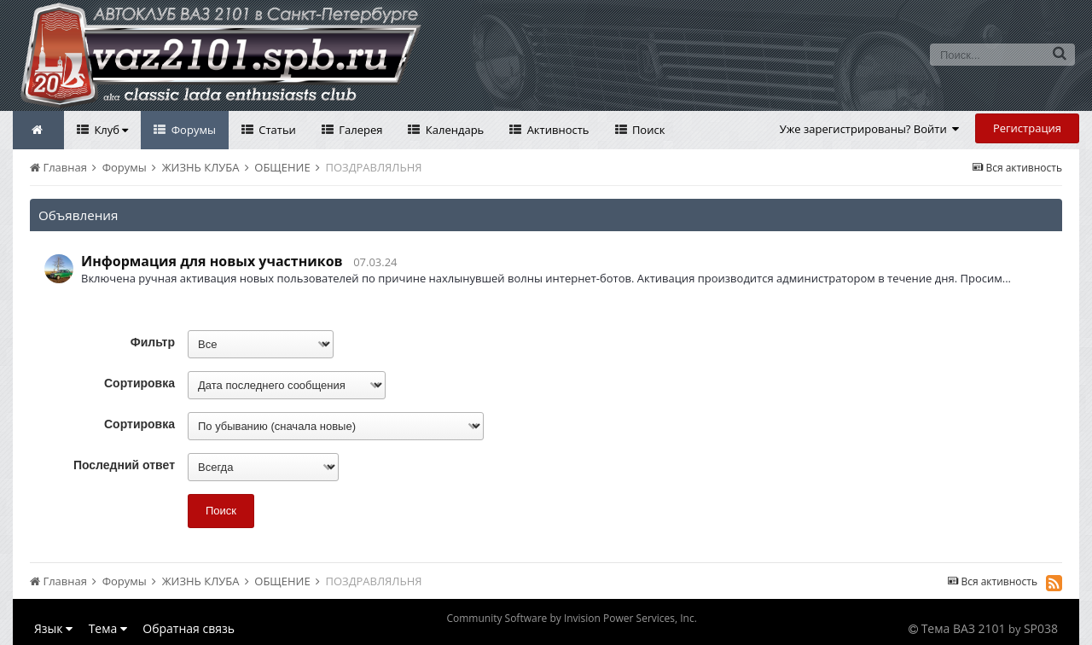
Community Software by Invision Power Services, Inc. (571, 618)
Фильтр (153, 342)
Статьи (276, 129)
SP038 (1041, 628)
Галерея (359, 129)
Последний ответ (124, 465)
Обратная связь (188, 628)
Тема (108, 628)
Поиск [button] (221, 510)
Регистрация (1027, 128)
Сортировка (139, 383)
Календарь (453, 129)
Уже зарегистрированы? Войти (870, 129)
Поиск (647, 129)
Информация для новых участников (212, 261)
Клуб (109, 129)
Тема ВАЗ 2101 (963, 628)
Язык (53, 628)
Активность (556, 129)
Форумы (192, 129)
